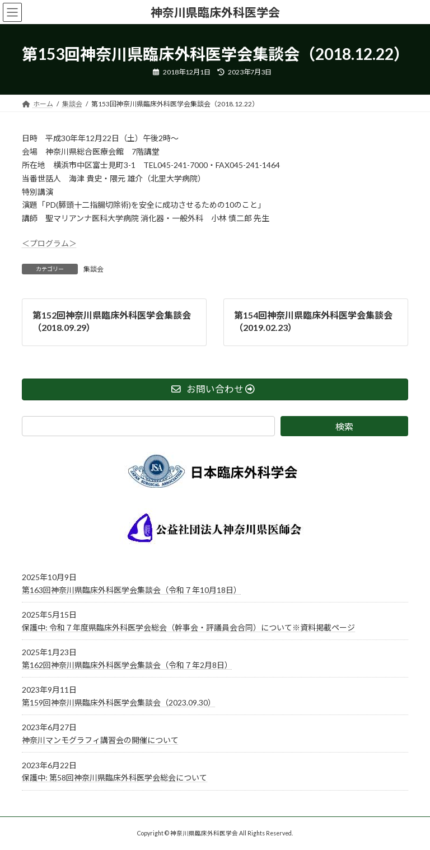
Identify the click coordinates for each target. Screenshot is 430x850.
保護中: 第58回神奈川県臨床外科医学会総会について (114, 777)
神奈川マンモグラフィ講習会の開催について (100, 740)
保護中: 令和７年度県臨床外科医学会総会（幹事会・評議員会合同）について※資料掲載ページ (188, 627)
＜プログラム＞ (49, 243)
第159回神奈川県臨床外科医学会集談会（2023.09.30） (119, 702)
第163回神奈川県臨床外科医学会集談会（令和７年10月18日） (131, 589)
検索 (344, 426)
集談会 (93, 269)
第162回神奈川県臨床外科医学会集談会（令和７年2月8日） (127, 665)
